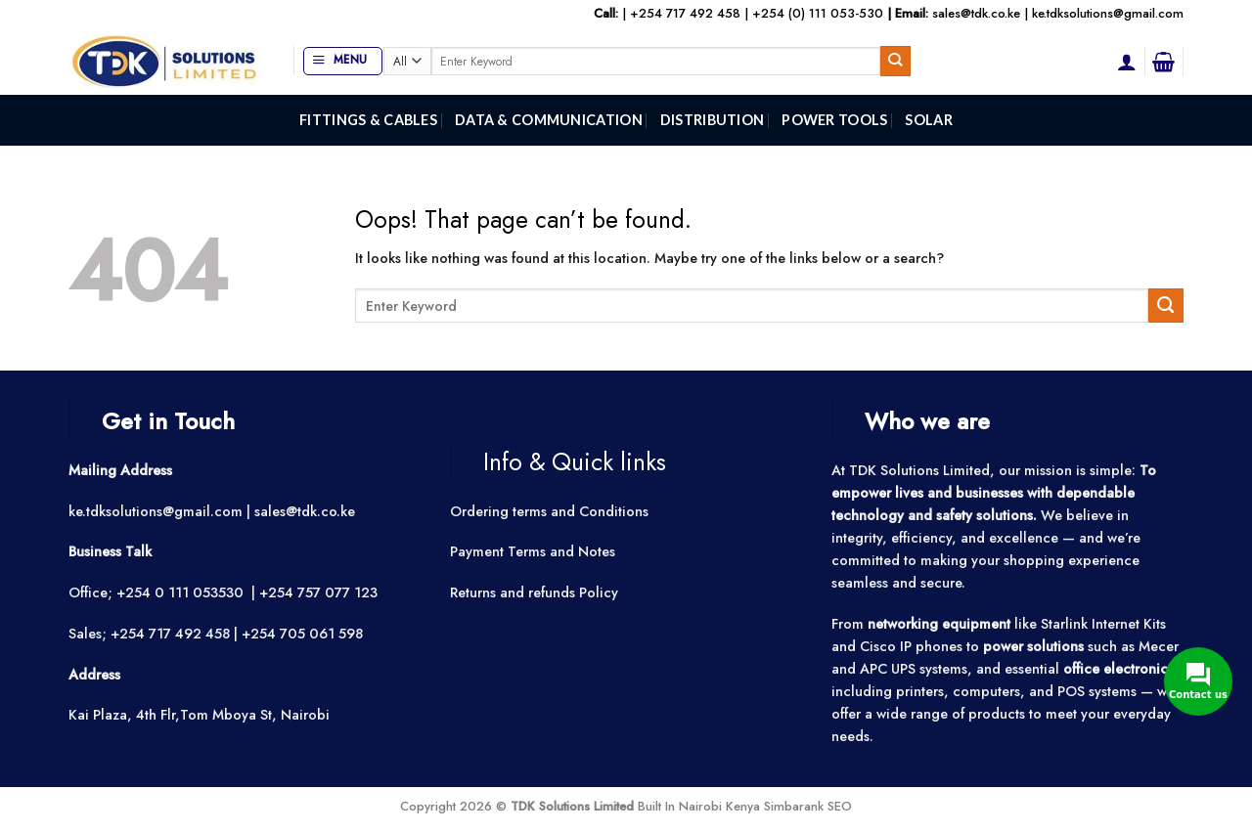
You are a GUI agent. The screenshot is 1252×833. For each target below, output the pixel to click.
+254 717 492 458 (685, 13)
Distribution (712, 119)
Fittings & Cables (368, 119)
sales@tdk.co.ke (976, 13)
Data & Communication (549, 119)
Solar (928, 119)
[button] (342, 61)
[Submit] (895, 60)
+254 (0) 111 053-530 (817, 13)
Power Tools (834, 119)
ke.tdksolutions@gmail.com (1108, 13)
